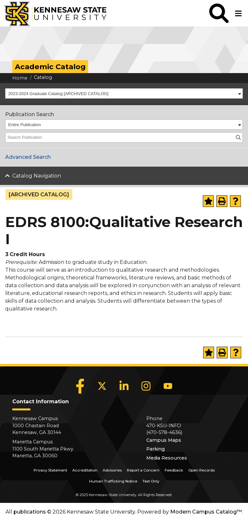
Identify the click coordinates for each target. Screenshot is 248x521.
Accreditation (85, 470)
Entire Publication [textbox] (24, 124)
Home (19, 78)
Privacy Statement (50, 470)
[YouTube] (168, 386)
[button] (219, 13)
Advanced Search (28, 157)
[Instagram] (146, 386)
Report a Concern (143, 470)
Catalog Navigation (36, 176)
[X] (102, 386)
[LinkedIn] (124, 386)
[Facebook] (80, 386)
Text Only (150, 481)
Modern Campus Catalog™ (206, 512)
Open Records (201, 470)
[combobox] (124, 93)
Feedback (174, 470)
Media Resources (166, 458)
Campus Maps (163, 440)
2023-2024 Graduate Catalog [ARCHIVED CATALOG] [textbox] (58, 93)
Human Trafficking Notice (113, 481)
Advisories (112, 470)
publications (30, 512)
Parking (155, 449)
